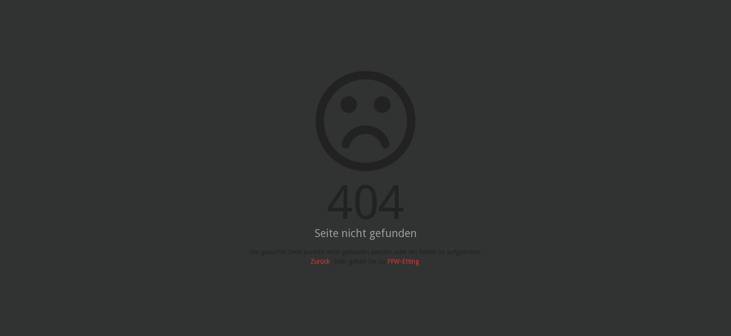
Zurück (320, 261)
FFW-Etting (403, 261)
